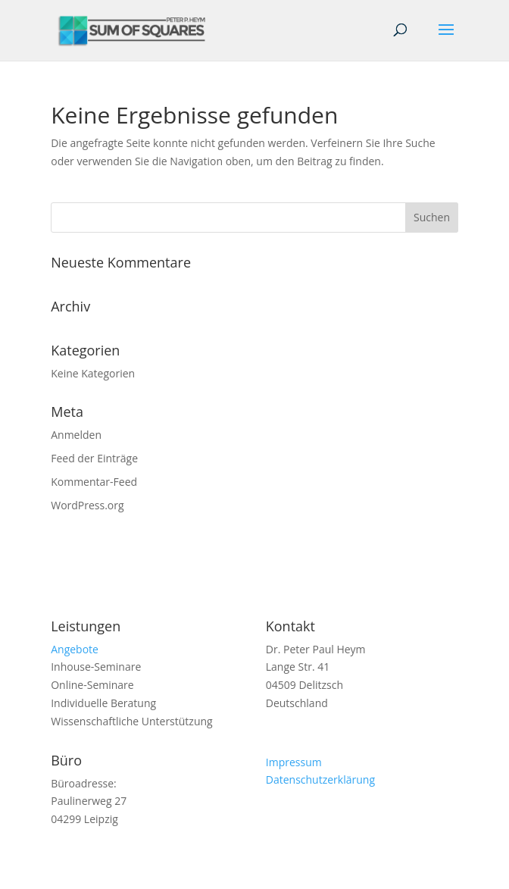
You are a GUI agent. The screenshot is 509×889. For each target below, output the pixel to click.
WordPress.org (87, 505)
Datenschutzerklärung (320, 779)
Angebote (74, 649)
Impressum (294, 762)
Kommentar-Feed (94, 481)
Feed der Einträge (94, 458)
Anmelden (76, 434)
